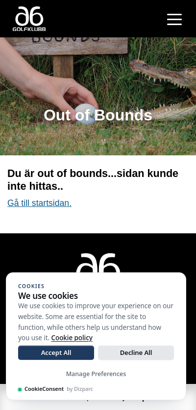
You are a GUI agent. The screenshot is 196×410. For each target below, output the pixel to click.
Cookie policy (72, 337)
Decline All (136, 352)
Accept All (56, 352)
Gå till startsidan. (39, 203)
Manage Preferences (96, 374)
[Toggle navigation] (174, 18)
